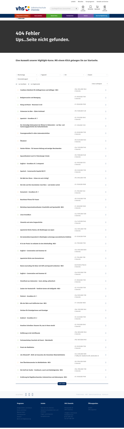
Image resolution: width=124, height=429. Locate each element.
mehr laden (62, 385)
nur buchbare (22, 85)
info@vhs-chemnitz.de (70, 414)
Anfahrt (90, 409)
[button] (105, 91)
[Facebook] (26, 396)
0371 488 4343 (69, 418)
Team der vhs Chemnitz (47, 409)
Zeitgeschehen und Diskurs (24, 409)
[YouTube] (32, 396)
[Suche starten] (76, 9)
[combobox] (27, 76)
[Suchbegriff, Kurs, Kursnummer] (64, 9)
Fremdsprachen (21, 415)
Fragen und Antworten (47, 415)
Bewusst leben (21, 413)
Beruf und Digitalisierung (24, 420)
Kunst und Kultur (21, 411)
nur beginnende (35, 85)
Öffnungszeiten (92, 411)
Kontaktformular (45, 417)
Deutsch (19, 418)
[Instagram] (29, 396)
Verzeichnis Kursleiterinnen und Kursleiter (49, 412)
